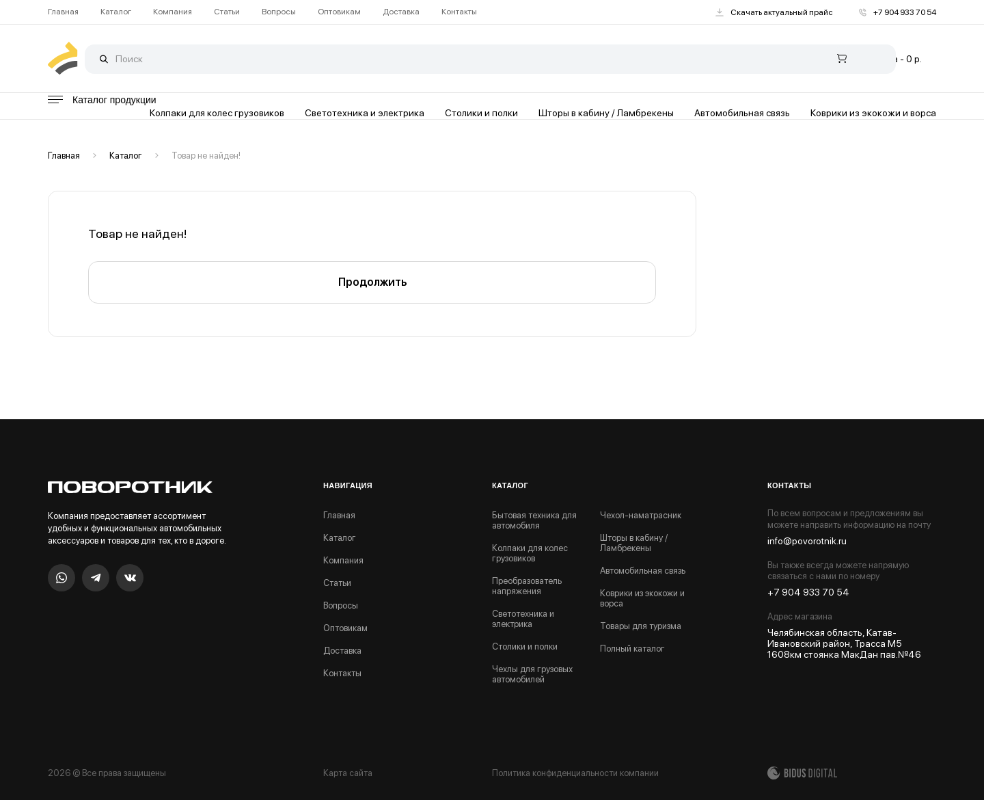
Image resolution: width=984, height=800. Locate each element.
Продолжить (372, 282)
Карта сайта (347, 773)
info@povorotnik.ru (807, 540)
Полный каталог (632, 648)
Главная (63, 12)
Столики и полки (481, 112)
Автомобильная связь (742, 112)
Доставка (401, 12)
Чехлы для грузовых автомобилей (532, 674)
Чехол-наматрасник (640, 515)
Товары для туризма (640, 626)
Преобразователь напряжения (527, 586)
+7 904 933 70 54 (897, 12)
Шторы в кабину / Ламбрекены (606, 112)
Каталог (115, 12)
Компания (172, 12)
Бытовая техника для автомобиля (534, 520)
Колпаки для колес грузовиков (217, 112)
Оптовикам (339, 12)
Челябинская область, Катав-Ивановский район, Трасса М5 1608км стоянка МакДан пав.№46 (844, 643)
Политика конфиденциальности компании (575, 773)
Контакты (459, 12)
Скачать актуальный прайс (774, 12)
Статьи (227, 12)
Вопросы (279, 12)
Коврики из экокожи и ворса (873, 112)
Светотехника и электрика (364, 112)
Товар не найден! (206, 155)
